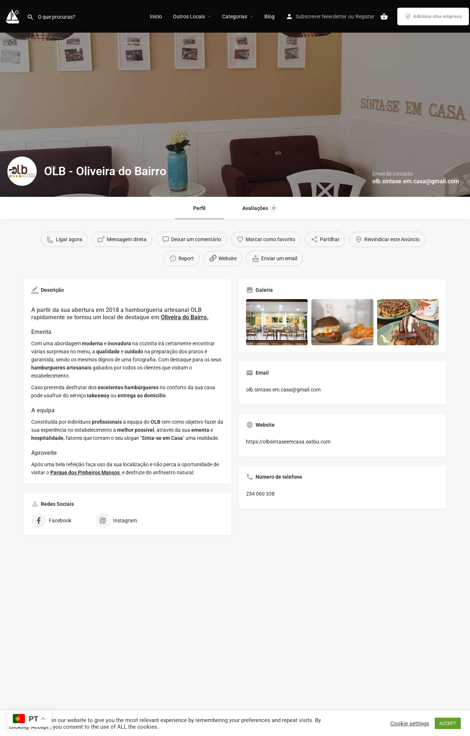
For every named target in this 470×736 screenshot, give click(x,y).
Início (156, 16)
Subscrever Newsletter (321, 16)
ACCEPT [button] (447, 723)
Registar (365, 16)
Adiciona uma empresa (433, 16)
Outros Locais (189, 16)
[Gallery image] (277, 322)
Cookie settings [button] (409, 723)
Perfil (199, 208)
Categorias (234, 16)
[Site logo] (13, 16)
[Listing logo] (22, 171)
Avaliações (259, 208)
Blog (269, 16)
